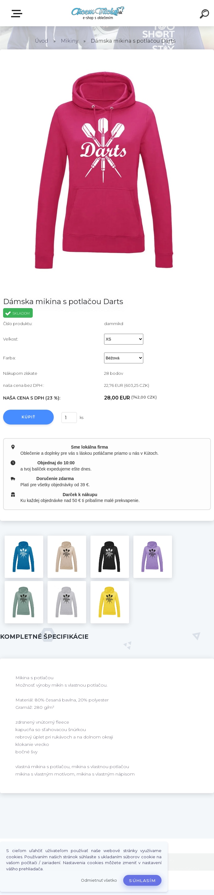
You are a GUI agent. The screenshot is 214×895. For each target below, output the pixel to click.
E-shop (18, 13)
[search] (205, 15)
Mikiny (69, 41)
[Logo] (97, 13)
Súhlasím (142, 880)
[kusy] (69, 417)
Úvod (41, 41)
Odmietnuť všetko (99, 880)
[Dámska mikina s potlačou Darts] (24, 557)
